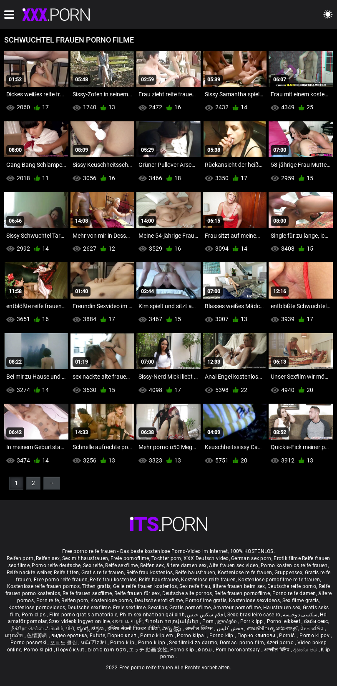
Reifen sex (48, 558)
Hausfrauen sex (281, 608)
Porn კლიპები (220, 621)
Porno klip (222, 635)
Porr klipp (252, 621)
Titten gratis (96, 586)
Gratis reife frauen (102, 572)
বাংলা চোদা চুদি (127, 621)
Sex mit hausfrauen (85, 558)
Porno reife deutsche (56, 565)
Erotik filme (287, 558)
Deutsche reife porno (291, 586)
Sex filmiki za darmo (193, 643)
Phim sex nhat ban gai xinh (152, 615)
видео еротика (69, 635)
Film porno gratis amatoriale (83, 615)
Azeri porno (281, 643)
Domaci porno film (242, 643)
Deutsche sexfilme (89, 608)
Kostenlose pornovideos (36, 608)
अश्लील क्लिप (277, 650)
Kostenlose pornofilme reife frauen (279, 580)
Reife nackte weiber (29, 572)
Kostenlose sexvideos (254, 600)
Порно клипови (257, 635)
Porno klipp (152, 643)
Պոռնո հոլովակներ (172, 621)
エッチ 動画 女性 (148, 650)
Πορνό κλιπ (70, 650)
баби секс (316, 621)
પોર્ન (70, 628)
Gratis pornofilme (190, 608)
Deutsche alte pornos (187, 593)
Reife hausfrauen (195, 572)
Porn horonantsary (239, 650)
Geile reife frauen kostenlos (145, 586)
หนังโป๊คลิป (94, 643)
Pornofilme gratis (205, 600)
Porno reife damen (294, 593)
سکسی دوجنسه (300, 615)
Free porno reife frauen (61, 580)
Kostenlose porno (111, 600)
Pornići (288, 635)
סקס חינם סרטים (107, 650)
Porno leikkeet (284, 621)
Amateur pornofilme (237, 608)
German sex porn (251, 558)
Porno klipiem (157, 635)
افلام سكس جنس (206, 615)
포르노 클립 (64, 643)
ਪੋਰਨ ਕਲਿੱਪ (312, 628)
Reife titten (66, 572)
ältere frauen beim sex (239, 586)
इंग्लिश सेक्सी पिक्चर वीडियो (134, 628)
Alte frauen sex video (233, 565)
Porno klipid (39, 650)
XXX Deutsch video (206, 558)
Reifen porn (20, 558)
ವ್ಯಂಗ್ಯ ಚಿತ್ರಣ (91, 628)
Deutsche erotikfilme (159, 600)
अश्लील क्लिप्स (199, 628)
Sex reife (93, 565)
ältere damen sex (186, 565)
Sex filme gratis (300, 600)
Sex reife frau (194, 586)
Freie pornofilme (130, 558)
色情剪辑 (38, 635)
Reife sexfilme (121, 565)
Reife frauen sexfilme (87, 593)
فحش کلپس (231, 628)
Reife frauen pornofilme (242, 593)
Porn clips (34, 615)
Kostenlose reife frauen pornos (43, 586)
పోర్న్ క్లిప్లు (172, 628)
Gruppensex (288, 572)
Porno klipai (192, 635)
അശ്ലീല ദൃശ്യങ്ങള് (272, 628)
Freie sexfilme (129, 608)
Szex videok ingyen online (79, 621)
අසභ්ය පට (305, 650)
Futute (97, 635)
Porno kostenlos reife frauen (294, 565)
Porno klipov (315, 635)
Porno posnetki (29, 643)
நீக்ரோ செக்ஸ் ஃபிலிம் (37, 628)
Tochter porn (166, 558)
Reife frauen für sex (137, 593)
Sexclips (157, 608)
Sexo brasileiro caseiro (254, 615)
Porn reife (47, 600)
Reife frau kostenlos (149, 572)
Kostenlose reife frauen (245, 572)
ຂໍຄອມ (205, 650)
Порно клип (122, 635)
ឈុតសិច (15, 635)
